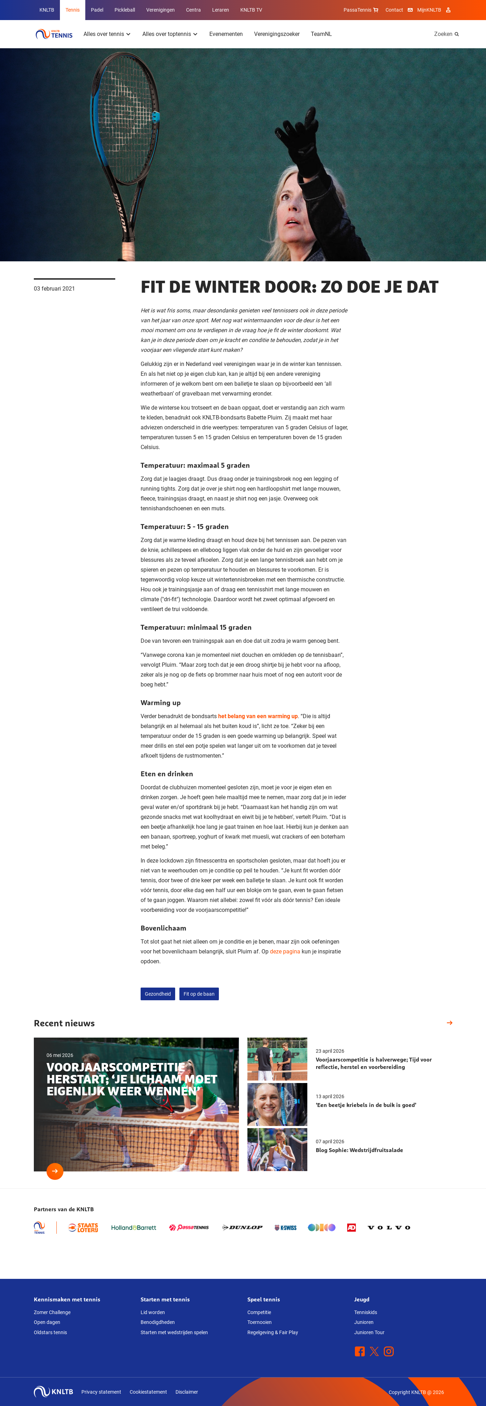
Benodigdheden (158, 1322)
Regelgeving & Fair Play (272, 1332)
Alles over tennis (104, 34)
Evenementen (226, 34)
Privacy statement (101, 1392)
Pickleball (125, 10)
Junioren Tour (369, 1332)
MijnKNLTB (429, 10)
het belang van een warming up (258, 716)
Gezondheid (158, 994)
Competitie (259, 1312)
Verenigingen (160, 10)
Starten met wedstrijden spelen (174, 1332)
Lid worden (153, 1312)
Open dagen (47, 1322)
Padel (97, 10)
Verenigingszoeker (277, 34)
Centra (193, 10)
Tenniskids (365, 1312)
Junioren (364, 1322)
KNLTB (46, 10)
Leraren (220, 10)
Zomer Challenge (52, 1312)
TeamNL (321, 34)
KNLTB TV (251, 10)
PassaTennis (362, 10)
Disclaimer (187, 1392)
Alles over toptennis (166, 34)
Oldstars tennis (50, 1332)
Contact (394, 10)
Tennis (73, 10)
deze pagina (285, 951)
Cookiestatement (148, 1392)
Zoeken (443, 34)
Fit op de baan (199, 994)
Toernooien (259, 1322)
